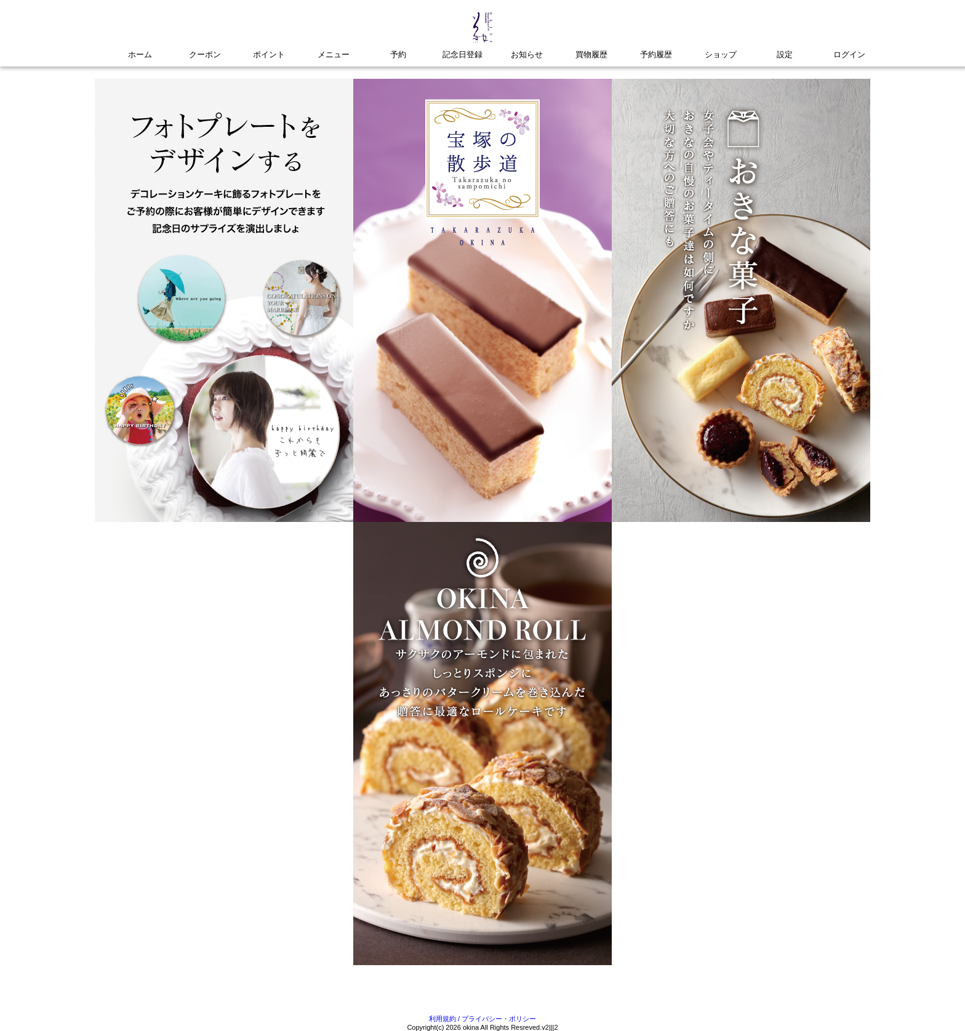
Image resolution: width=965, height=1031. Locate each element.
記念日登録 (462, 54)
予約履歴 (656, 54)
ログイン (849, 54)
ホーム (140, 54)
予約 (398, 54)
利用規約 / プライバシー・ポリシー (482, 1018)
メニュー (334, 54)
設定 (785, 54)
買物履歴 (591, 54)
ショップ (721, 54)
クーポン (205, 54)
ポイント (269, 54)
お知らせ (527, 54)
